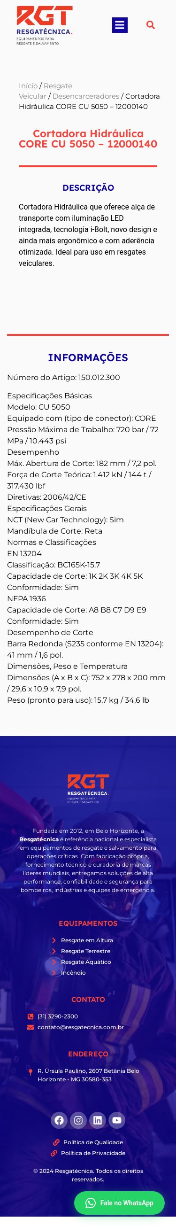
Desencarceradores (86, 96)
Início (28, 86)
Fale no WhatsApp (119, 1203)
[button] (120, 25)
